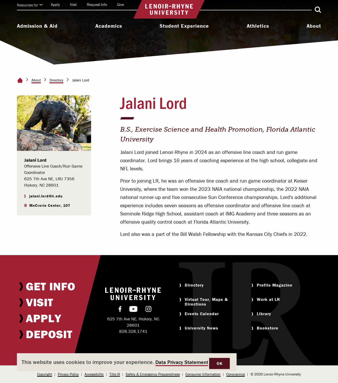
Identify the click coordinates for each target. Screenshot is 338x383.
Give (120, 4)
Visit (73, 4)
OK (219, 363)
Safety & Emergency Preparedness (153, 374)
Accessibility (94, 374)
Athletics (258, 26)
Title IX (114, 374)
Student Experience (184, 26)
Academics (108, 26)
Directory (56, 80)
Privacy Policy (68, 374)
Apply (55, 4)
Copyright (44, 374)
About (314, 26)
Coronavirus (235, 374)
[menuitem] (37, 26)
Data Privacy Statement (181, 362)
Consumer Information (203, 374)
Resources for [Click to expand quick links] (30, 5)
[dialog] (127, 362)
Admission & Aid (37, 26)
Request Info (97, 4)
